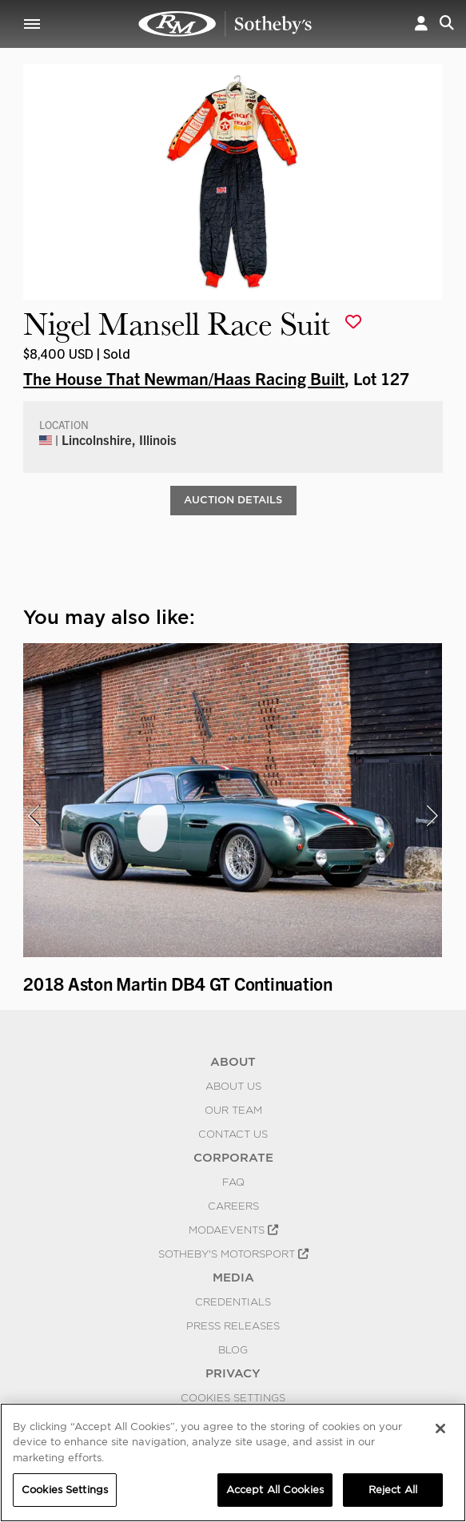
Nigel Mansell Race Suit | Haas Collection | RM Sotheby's (225, 24)
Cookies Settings (233, 1397)
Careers (233, 1205)
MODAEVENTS (233, 1229)
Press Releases (233, 1325)
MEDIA (233, 1277)
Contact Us (233, 1133)
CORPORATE (233, 1157)
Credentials (233, 1301)
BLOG (233, 1349)
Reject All (392, 1490)
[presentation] (34, 815)
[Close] (440, 1428)
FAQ (233, 1181)
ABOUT (233, 1062)
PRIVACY (233, 1373)
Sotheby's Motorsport (233, 1253)
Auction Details (233, 500)
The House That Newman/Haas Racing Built (184, 378)
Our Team (233, 1109)
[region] (233, 1462)
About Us (233, 1085)
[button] (421, 24)
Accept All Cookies (275, 1490)
